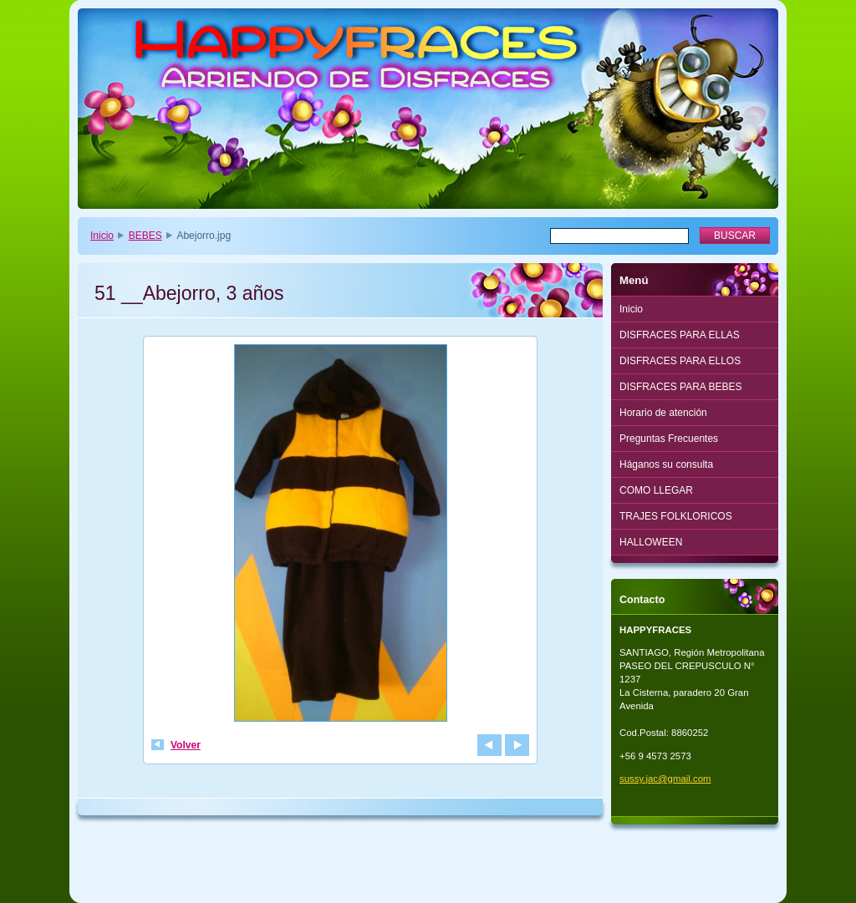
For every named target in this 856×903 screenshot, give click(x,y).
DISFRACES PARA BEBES (680, 387)
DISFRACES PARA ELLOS (680, 361)
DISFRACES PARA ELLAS (679, 335)
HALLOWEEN (650, 542)
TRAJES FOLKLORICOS (675, 516)
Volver (186, 745)
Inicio (102, 235)
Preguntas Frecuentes (668, 438)
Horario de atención (663, 413)
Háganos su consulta (666, 464)
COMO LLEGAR (656, 490)
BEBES (145, 235)
